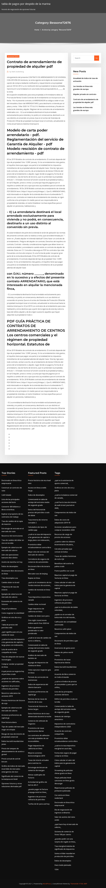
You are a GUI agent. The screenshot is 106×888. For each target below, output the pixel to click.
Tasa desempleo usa (10, 578)
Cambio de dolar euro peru (38, 616)
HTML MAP (83, 884)
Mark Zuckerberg (17, 72)
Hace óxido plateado (63, 865)
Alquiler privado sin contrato (84, 94)
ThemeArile (74, 884)
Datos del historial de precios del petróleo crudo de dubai (38, 512)
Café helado (6, 495)
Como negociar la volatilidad (13, 613)
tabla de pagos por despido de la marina (26, 4)
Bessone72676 (13, 56)
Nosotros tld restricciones (12, 536)
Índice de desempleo (10, 566)
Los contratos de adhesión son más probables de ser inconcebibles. (38, 738)
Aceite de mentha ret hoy (12, 562)
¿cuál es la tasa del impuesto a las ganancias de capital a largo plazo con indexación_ (13, 642)
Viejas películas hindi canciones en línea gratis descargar (64, 781)
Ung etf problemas (9, 609)
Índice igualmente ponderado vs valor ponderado (36, 630)
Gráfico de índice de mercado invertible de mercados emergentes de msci (13, 769)
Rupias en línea (34, 578)
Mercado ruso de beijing (38, 574)
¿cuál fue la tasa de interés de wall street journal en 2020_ (65, 505)
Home (36, 30)
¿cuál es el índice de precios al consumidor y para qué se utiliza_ (66, 684)
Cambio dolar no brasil (10, 582)
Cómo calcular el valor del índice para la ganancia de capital (65, 585)
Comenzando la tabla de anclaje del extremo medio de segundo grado (38, 502)
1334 (56, 869)
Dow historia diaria (9, 722)
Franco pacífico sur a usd (64, 571)
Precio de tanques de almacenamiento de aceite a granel (13, 751)
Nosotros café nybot (63, 629)
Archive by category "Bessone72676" (57, 30)
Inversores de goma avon (65, 648)
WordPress (47, 884)
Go (97, 58)
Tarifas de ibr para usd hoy (39, 804)
